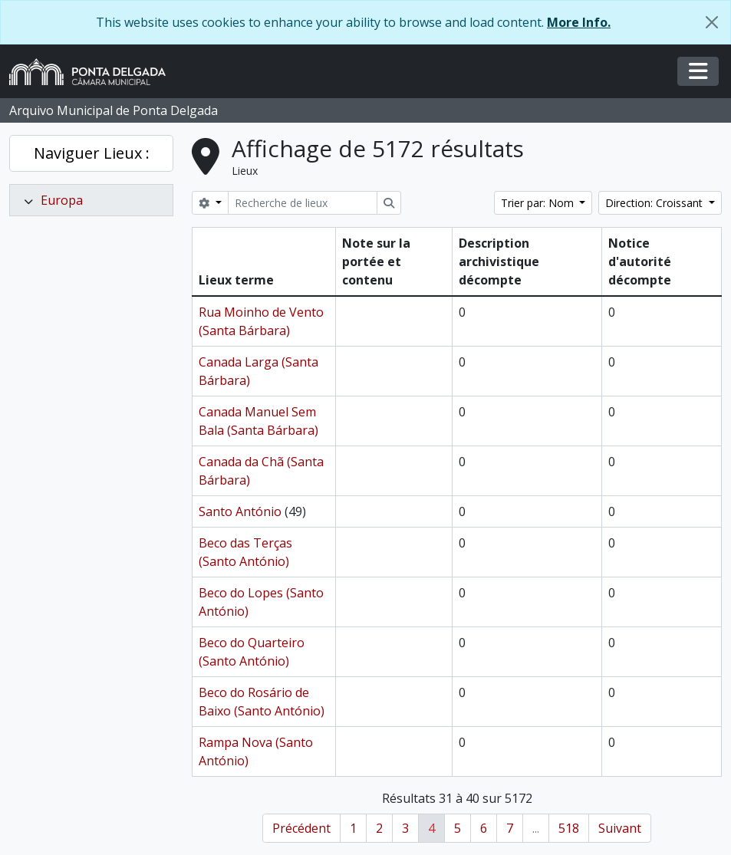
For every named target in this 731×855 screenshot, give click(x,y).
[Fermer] (711, 22)
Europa (62, 200)
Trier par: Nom (539, 203)
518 (568, 828)
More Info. (579, 22)
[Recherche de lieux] (302, 203)
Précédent (301, 828)
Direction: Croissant (655, 203)
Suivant (619, 828)
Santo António (240, 511)
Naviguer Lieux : (92, 153)
